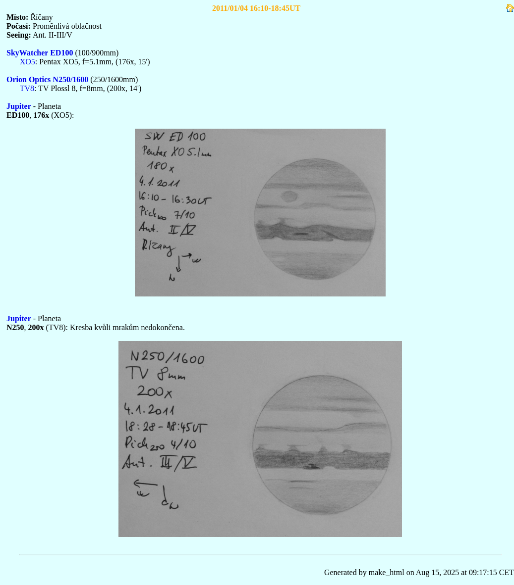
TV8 (27, 88)
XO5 (27, 61)
